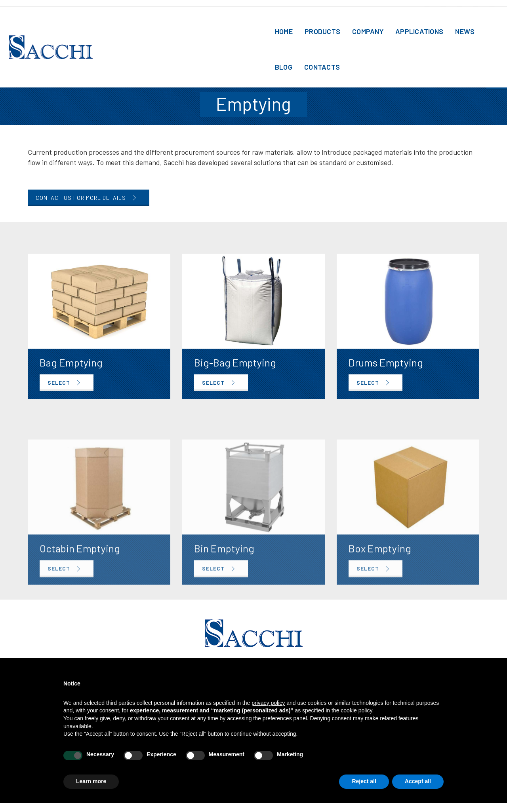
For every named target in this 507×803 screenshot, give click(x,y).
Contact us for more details (86, 197)
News (406, 37)
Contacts (475, 37)
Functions (249, 69)
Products (264, 37)
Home (225, 37)
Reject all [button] (364, 781)
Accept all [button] (418, 781)
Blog (437, 37)
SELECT (65, 382)
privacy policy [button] (268, 703)
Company (309, 37)
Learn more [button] (91, 781)
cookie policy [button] (356, 710)
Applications (361, 37)
